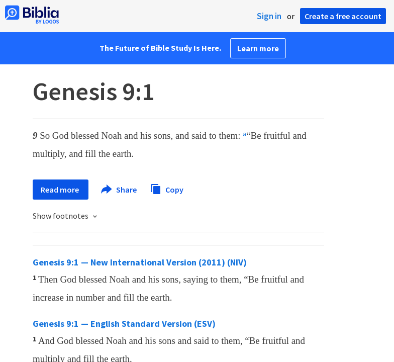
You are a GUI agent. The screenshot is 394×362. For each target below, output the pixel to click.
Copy (166, 188)
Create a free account (343, 16)
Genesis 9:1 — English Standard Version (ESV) (124, 323)
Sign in (269, 16)
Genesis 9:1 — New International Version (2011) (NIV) (140, 262)
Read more (60, 190)
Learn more (258, 48)
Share (119, 190)
